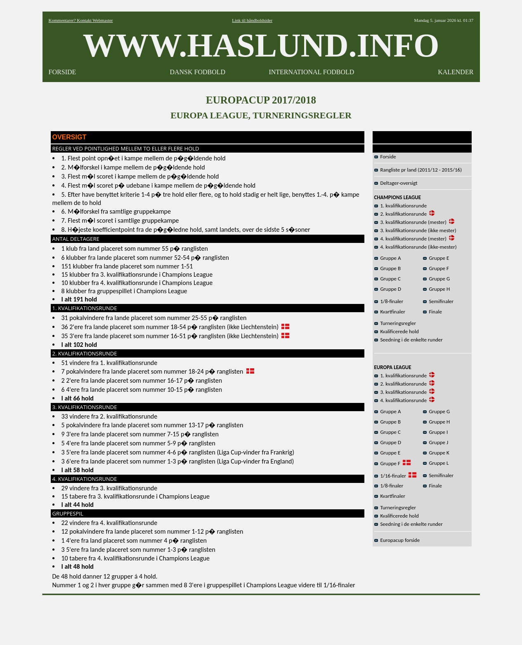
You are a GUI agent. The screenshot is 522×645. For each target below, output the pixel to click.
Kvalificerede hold (396, 331)
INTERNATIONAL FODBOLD (311, 71)
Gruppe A (387, 258)
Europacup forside (397, 540)
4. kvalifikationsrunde (400, 400)
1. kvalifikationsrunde (400, 205)
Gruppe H (436, 289)
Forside (385, 156)
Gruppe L (436, 463)
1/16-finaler (390, 476)
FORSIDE (62, 71)
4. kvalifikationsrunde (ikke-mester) (415, 247)
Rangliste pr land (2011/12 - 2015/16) (418, 170)
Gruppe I (435, 432)
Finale (432, 311)
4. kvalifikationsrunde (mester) (410, 238)
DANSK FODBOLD (197, 71)
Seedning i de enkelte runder (408, 340)
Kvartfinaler (389, 311)
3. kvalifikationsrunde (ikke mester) (415, 230)
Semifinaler (438, 301)
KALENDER (455, 71)
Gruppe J (436, 442)
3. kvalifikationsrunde (400, 392)
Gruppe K (436, 453)
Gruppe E (436, 258)
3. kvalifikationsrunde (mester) (410, 222)
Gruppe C (387, 278)
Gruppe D (388, 289)
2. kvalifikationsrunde (400, 214)
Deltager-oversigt (396, 183)
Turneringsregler (395, 323)
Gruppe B (387, 268)
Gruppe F (436, 268)
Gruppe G (436, 278)
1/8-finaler (389, 301)
